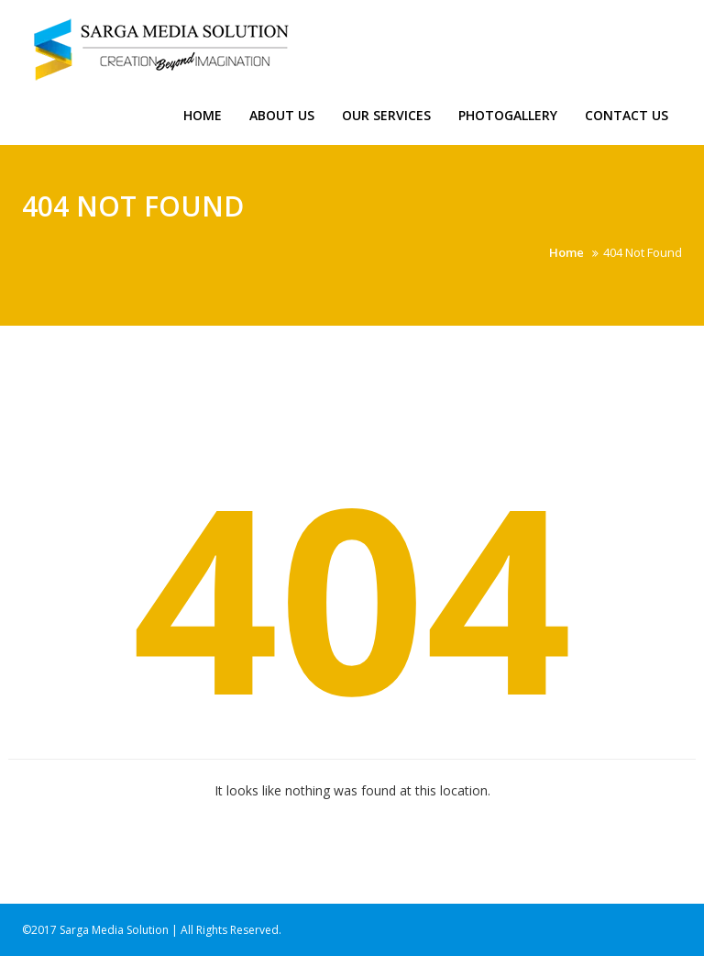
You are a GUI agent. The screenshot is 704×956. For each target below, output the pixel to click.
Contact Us (626, 115)
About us (281, 115)
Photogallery (507, 115)
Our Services (386, 115)
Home (202, 115)
